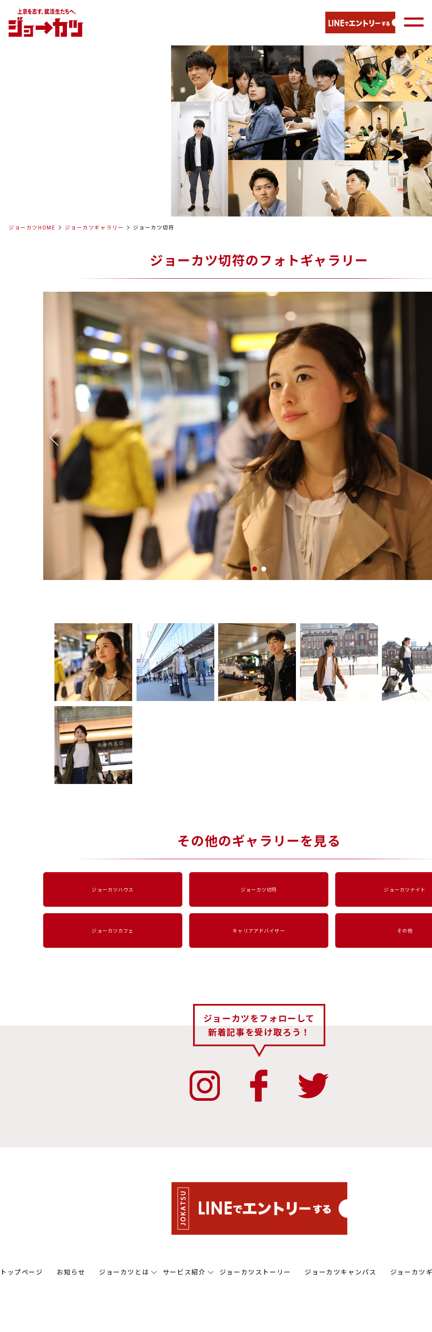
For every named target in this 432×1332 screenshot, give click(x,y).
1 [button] (254, 569)
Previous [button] (58, 437)
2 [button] (263, 569)
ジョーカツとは (124, 1272)
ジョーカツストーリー (255, 1272)
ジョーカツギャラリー (94, 228)
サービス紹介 (184, 1272)
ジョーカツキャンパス (340, 1272)
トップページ (21, 1272)
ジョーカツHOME (32, 228)
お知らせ (71, 1272)
